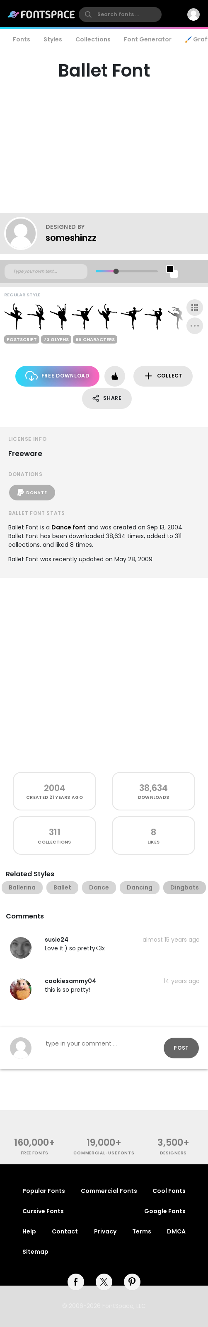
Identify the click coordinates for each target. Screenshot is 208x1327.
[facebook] (76, 1282)
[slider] (116, 271)
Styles (53, 39)
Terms (141, 1231)
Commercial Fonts (109, 1191)
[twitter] (104, 1282)
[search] (120, 14)
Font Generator (148, 39)
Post (181, 1047)
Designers (173, 1153)
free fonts (34, 1153)
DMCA (176, 1231)
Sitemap (35, 1252)
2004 (54, 788)
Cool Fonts (169, 1191)
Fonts (21, 39)
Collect (163, 376)
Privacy (105, 1231)
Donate (32, 492)
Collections (93, 39)
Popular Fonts (43, 1191)
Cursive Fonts (43, 1211)
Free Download (57, 376)
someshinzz (71, 238)
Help (29, 1231)
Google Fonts (165, 1211)
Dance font (68, 527)
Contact (65, 1231)
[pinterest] (132, 1282)
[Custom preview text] (46, 271)
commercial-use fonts (103, 1153)
